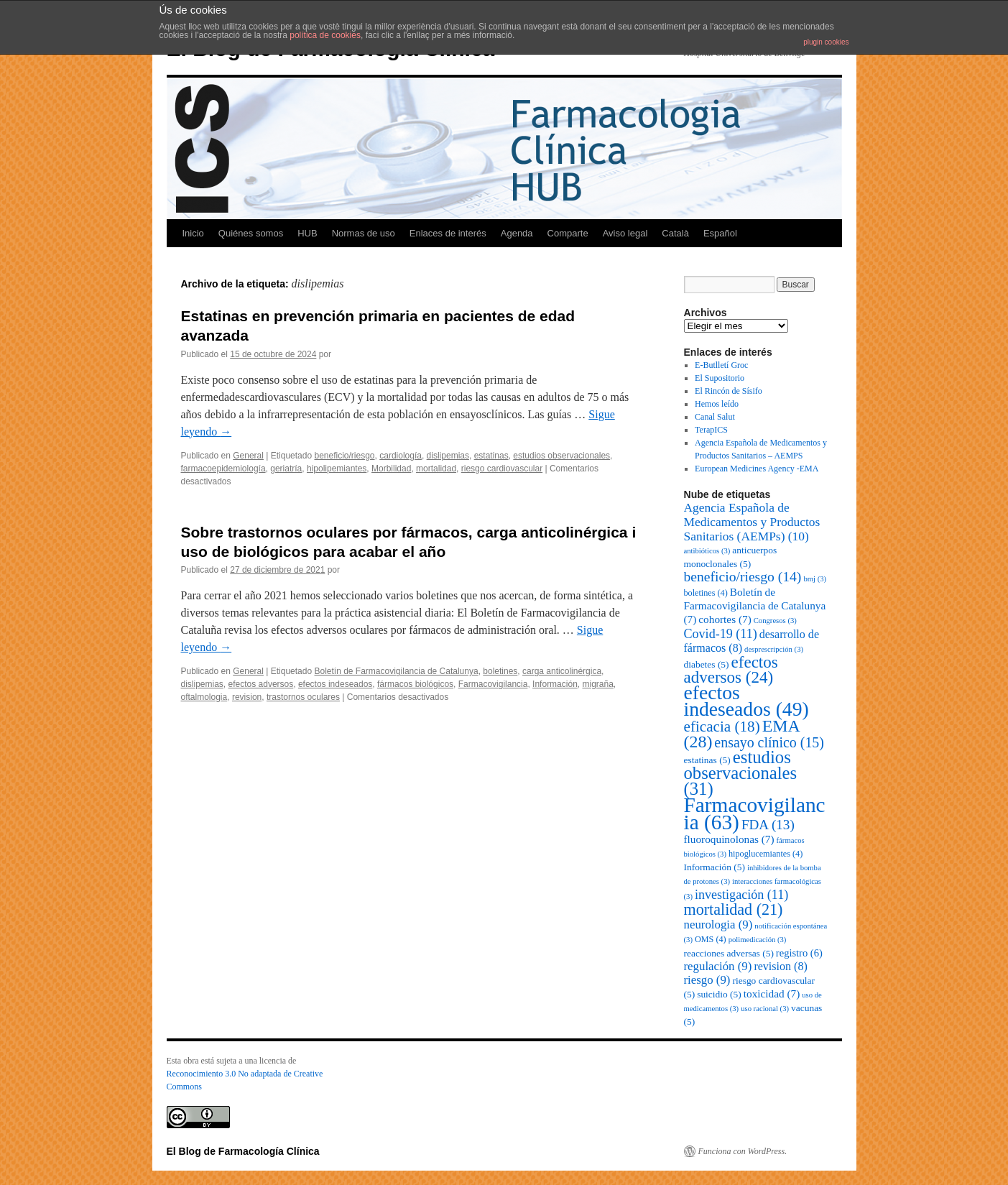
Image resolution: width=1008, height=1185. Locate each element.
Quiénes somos (250, 233)
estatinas (491, 456)
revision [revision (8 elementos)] (780, 966)
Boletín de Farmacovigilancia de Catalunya (396, 671)
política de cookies (325, 35)
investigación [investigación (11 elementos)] (741, 894)
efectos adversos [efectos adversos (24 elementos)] (731, 669)
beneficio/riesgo (344, 456)
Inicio (193, 233)
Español (720, 233)
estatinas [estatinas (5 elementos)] (707, 760)
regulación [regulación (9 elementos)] (718, 966)
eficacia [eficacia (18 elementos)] (722, 726)
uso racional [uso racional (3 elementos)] (765, 1009)
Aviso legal (625, 233)
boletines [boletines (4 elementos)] (706, 593)
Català (675, 233)
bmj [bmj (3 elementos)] (814, 579)
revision (247, 697)
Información (555, 684)
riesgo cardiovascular (501, 469)
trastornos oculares (303, 697)
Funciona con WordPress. (742, 1151)
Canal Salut (715, 417)
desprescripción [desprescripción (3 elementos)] (773, 649)
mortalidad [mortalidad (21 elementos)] (733, 909)
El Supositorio (719, 378)
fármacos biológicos (415, 684)
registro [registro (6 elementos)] (799, 953)
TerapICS (711, 430)
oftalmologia (204, 697)
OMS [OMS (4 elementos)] (710, 939)
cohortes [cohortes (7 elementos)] (724, 619)
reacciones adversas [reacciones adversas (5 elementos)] (729, 953)
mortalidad (436, 469)
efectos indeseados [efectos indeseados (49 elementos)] (746, 700)
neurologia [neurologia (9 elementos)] (718, 924)
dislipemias (448, 456)
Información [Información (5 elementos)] (714, 867)
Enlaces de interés (448, 233)
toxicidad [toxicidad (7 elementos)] (772, 993)
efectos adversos (261, 684)
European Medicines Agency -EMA (756, 469)
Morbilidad (391, 469)
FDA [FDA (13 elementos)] (768, 824)
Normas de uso (363, 233)
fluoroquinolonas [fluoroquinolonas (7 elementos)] (729, 839)
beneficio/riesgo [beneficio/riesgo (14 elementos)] (743, 576)
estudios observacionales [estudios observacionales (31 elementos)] (740, 772)
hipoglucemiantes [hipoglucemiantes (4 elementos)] (766, 854)
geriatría (286, 469)
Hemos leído (717, 404)
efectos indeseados (335, 684)
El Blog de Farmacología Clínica (243, 1151)
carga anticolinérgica (561, 671)
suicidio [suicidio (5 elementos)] (719, 994)
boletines (500, 671)
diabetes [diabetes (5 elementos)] (706, 664)
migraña (597, 684)
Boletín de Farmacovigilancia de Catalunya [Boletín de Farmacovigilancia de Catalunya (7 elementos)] (755, 605)
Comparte (567, 233)
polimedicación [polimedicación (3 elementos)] (758, 940)
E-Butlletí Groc (721, 365)
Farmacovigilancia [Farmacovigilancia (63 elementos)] (755, 813)
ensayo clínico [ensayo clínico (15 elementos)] (769, 742)
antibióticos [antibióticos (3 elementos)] (707, 551)
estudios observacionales (561, 456)
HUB (307, 233)
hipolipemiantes (336, 469)
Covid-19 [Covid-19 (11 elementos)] (720, 634)
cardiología (400, 456)
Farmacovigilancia (493, 684)
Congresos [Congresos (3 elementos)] (775, 620)
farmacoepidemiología (223, 469)
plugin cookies (826, 42)
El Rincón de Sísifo (728, 391)
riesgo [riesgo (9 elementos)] (707, 980)
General (248, 456)
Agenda (517, 233)
